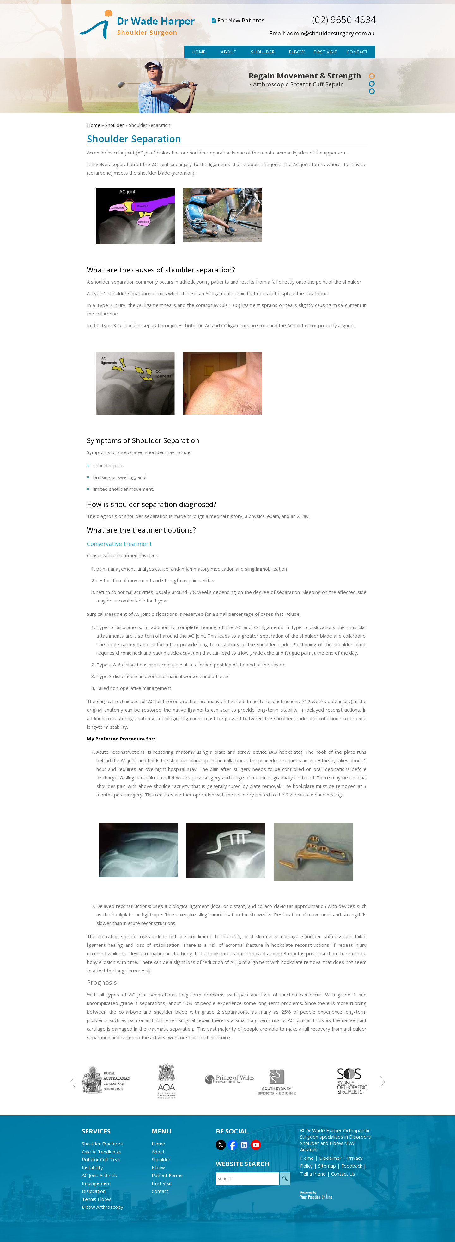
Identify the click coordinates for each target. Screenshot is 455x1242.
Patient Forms (167, 1175)
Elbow (297, 52)
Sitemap (327, 1166)
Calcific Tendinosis (101, 1151)
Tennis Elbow (96, 1199)
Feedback (352, 1166)
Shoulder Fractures (102, 1143)
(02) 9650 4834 (344, 19)
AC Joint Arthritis (99, 1175)
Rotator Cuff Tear (101, 1159)
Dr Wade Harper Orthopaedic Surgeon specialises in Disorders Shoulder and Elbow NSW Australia (335, 1139)
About (228, 52)
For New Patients (240, 20)
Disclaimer (331, 1158)
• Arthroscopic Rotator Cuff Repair (296, 84)
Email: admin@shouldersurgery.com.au (322, 33)
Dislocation (94, 1191)
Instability (92, 1167)
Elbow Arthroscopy (102, 1207)
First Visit (325, 52)
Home (198, 52)
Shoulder (263, 52)
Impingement (96, 1183)
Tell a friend (313, 1173)
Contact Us (343, 1173)
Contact (357, 52)
